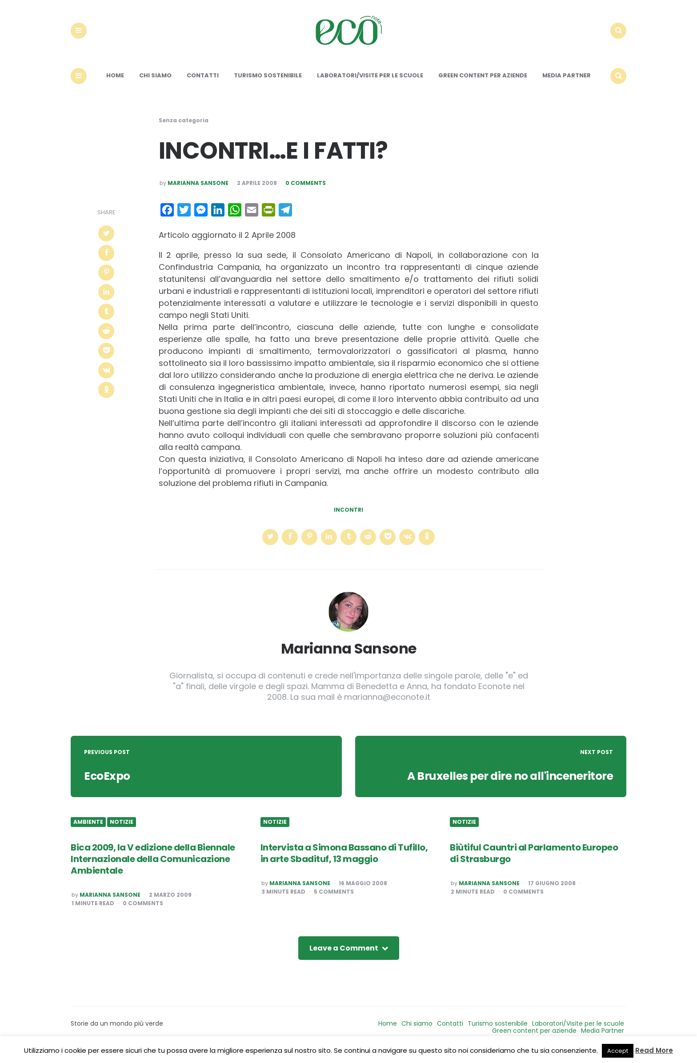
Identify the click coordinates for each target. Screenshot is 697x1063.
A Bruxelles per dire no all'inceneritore (503, 784)
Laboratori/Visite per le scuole (370, 83)
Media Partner (566, 83)
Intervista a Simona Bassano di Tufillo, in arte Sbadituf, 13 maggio (344, 861)
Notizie (121, 830)
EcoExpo (108, 784)
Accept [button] (617, 1051)
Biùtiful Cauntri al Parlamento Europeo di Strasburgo (534, 861)
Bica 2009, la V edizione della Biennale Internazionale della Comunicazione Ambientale (153, 866)
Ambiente (88, 830)
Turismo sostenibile (268, 83)
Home (115, 83)
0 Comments (305, 191)
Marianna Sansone (198, 191)
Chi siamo (155, 83)
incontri (348, 517)
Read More (654, 1050)
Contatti (203, 83)
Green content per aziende (482, 83)
